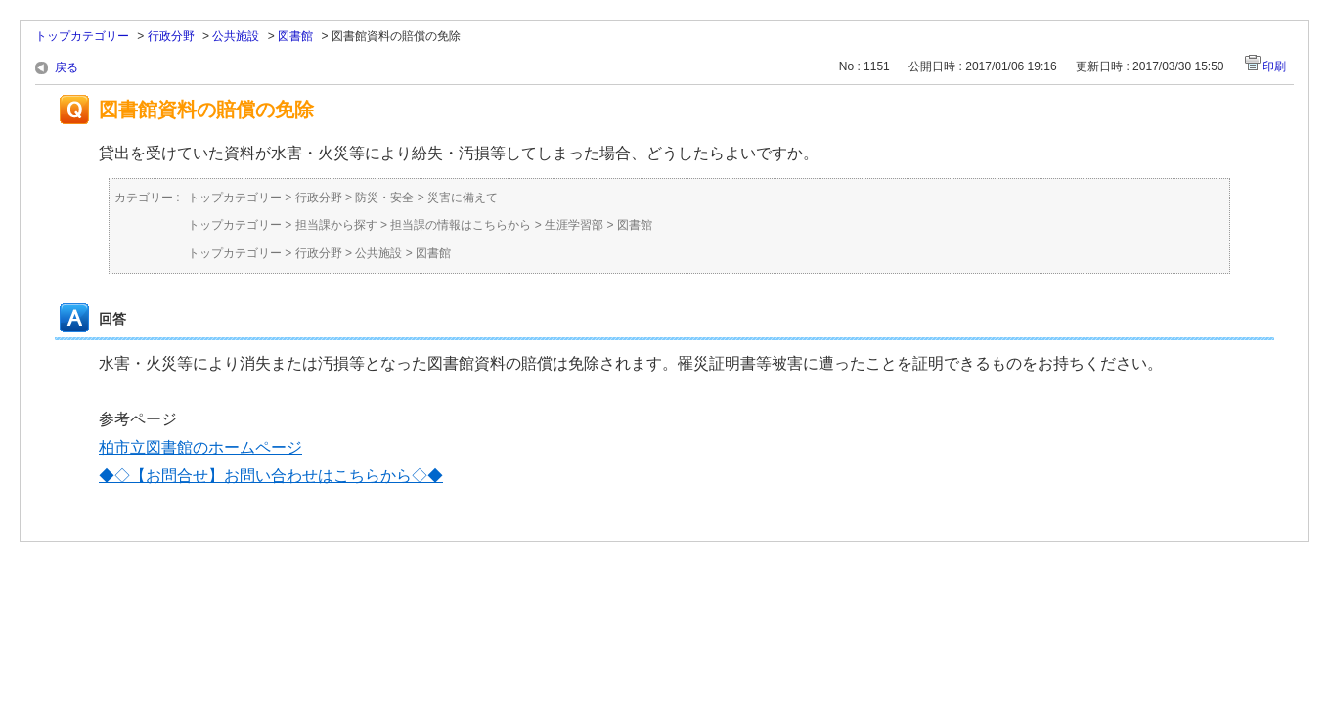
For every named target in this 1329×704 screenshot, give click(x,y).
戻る (66, 67)
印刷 (1274, 66)
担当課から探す (336, 225)
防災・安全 (384, 197)
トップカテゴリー (82, 36)
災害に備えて (462, 197)
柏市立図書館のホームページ (200, 447)
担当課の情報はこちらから (460, 225)
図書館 (295, 36)
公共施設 (235, 36)
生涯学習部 (574, 225)
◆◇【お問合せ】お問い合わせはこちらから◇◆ (271, 475)
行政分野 (171, 36)
